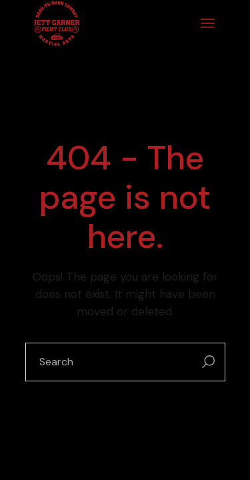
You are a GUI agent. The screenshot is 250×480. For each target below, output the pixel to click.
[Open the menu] (208, 23)
